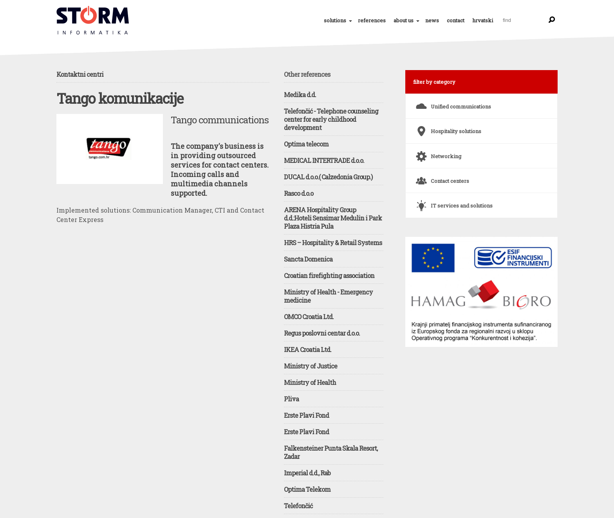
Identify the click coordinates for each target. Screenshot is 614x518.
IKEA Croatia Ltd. (307, 349)
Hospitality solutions (447, 128)
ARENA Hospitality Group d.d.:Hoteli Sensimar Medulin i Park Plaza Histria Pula (333, 218)
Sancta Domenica (308, 259)
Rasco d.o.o (298, 193)
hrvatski (482, 20)
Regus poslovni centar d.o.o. (322, 333)
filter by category (434, 81)
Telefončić (298, 506)
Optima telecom (306, 144)
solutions (335, 20)
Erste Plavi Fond (306, 415)
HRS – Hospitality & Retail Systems (333, 242)
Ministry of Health (310, 382)
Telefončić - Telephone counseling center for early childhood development (331, 119)
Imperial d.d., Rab (307, 473)
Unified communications (452, 103)
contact (455, 20)
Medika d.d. (300, 94)
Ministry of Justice (310, 366)
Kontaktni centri (79, 74)
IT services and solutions (453, 202)
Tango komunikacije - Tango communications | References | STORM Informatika (93, 20)
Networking (437, 153)
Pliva (291, 399)
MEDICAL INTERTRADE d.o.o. (324, 160)
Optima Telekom (307, 489)
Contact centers (441, 178)
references (372, 20)
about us (404, 20)
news (432, 20)
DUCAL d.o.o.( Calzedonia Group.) (328, 177)
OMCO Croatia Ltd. (309, 316)
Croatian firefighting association (329, 275)
